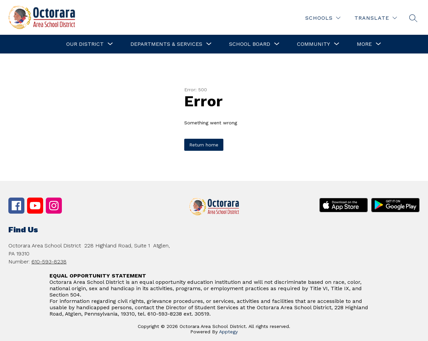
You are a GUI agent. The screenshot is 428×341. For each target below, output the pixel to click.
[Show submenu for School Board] (249, 44)
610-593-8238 (49, 261)
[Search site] (413, 18)
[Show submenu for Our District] (85, 44)
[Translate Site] (376, 18)
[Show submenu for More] (364, 44)
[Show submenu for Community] (313, 44)
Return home (203, 144)
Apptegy (228, 331)
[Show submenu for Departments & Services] (166, 44)
